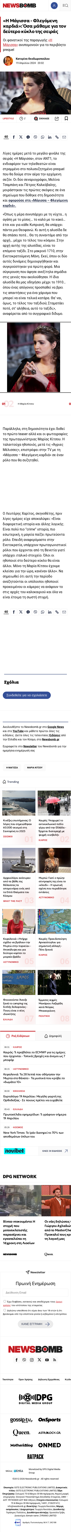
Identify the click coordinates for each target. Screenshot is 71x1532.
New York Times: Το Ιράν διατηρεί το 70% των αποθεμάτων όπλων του (33, 1134)
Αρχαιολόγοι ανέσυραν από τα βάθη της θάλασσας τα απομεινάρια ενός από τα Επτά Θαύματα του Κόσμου (16, 886)
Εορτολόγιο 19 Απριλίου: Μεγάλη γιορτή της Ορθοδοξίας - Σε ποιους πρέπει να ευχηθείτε (33, 1098)
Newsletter (30, 746)
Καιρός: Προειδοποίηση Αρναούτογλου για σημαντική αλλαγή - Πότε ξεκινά (53, 944)
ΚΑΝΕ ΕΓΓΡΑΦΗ (35, 1324)
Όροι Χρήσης (26, 1379)
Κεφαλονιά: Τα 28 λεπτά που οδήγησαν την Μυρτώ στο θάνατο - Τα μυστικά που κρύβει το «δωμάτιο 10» (34, 1078)
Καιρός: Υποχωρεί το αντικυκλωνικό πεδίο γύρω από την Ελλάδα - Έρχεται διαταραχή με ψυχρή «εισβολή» (52, 827)
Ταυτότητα (7, 1379)
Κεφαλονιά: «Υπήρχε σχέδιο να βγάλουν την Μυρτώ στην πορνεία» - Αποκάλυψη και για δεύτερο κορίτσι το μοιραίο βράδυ (17, 947)
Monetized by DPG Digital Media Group (44, 1471)
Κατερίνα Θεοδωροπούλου (33, 58)
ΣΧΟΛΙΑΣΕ (41, 119)
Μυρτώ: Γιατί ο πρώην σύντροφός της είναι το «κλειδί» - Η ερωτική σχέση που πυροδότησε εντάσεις (53, 885)
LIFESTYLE (8, 118)
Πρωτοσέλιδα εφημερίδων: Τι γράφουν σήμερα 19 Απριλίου (34, 1116)
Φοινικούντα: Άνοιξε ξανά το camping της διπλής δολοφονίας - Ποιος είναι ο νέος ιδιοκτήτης (15, 1007)
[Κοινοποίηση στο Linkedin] (50, 137)
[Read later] (66, 119)
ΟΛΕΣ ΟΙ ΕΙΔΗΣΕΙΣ (55, 1151)
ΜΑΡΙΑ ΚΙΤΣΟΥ (34, 767)
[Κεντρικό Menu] (65, 5)
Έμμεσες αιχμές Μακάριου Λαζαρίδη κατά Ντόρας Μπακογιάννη (51, 1005)
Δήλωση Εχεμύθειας (49, 1379)
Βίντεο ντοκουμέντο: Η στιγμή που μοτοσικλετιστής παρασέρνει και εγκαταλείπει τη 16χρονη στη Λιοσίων (19, 1232)
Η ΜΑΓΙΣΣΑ (12, 767)
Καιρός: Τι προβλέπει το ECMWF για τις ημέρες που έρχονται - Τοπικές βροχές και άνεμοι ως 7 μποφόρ (34, 1056)
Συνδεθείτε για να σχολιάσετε (26, 695)
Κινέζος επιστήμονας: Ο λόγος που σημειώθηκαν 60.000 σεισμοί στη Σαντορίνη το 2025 (17, 826)
